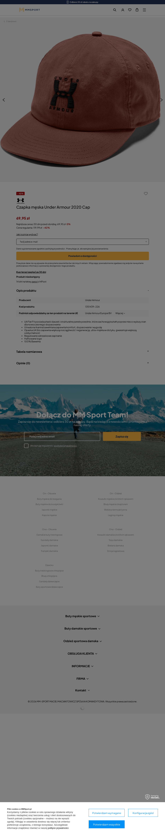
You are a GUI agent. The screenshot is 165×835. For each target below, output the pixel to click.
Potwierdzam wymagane (106, 813)
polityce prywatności (58, 828)
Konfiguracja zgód (143, 813)
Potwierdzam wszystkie (106, 824)
